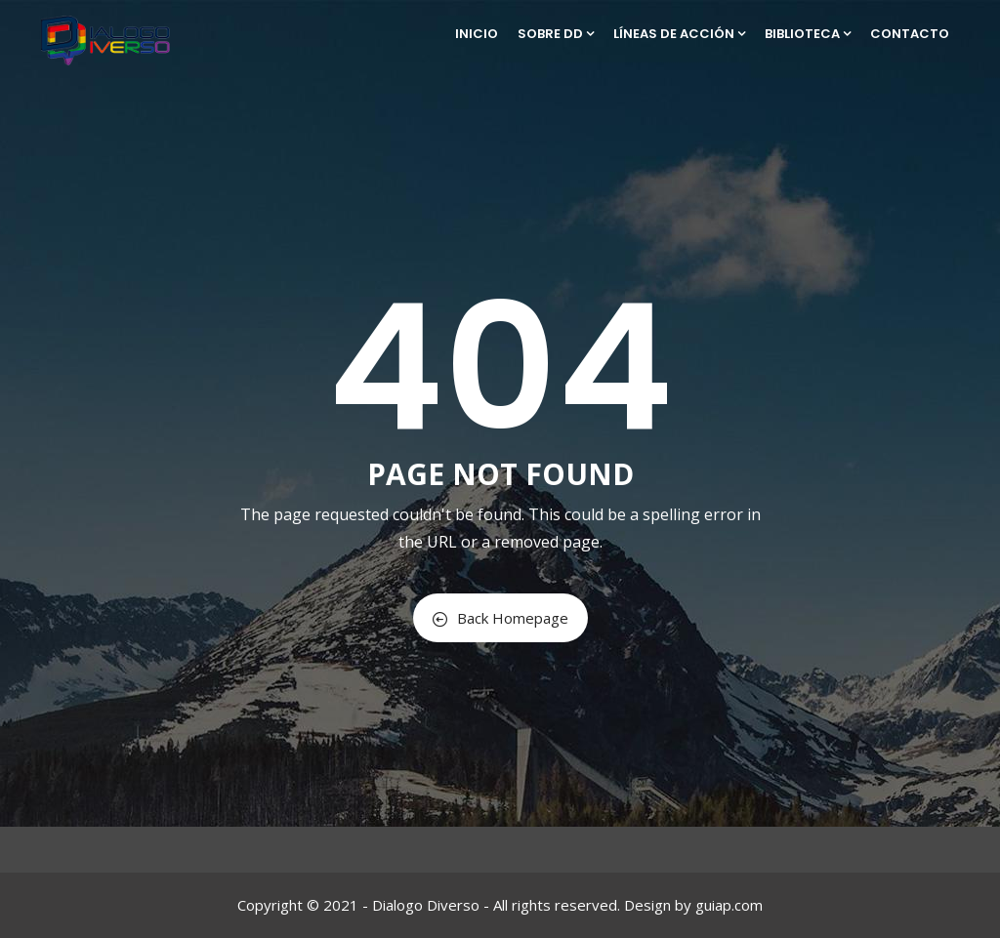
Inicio (476, 33)
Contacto (909, 33)
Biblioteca (808, 33)
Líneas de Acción (679, 33)
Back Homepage (500, 618)
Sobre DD (556, 33)
